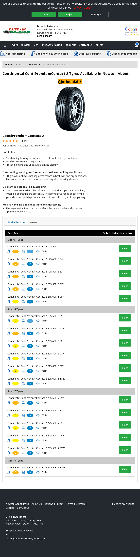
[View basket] (136, 45)
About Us (71, 45)
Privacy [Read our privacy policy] (59, 503)
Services (25, 45)
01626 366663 (44, 36)
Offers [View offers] (99, 45)
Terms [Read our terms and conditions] (69, 503)
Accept (44, 14)
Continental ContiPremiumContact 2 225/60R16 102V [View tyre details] (36, 378)
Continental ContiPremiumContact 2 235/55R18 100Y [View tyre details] (36, 467)
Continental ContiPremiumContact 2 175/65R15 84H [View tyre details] (35, 259)
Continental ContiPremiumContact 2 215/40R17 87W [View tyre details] (36, 410)
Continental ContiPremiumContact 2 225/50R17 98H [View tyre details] (35, 423)
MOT (36, 45)
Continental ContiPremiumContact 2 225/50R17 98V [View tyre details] (35, 435)
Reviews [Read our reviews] (48, 503)
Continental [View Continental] (34, 64)
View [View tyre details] (125, 248)
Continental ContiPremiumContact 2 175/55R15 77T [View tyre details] (35, 246)
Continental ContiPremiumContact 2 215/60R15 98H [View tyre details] (35, 296)
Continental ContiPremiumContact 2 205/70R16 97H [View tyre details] (35, 353)
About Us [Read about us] (37, 503)
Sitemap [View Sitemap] (80, 503)
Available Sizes (16, 222)
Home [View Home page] (8, 64)
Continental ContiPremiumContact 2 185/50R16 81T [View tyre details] (35, 316)
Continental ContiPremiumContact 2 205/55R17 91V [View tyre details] (35, 397)
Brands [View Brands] (20, 64)
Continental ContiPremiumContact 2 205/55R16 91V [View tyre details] (35, 328)
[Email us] (26, 538)
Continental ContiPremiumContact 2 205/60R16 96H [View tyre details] (35, 341)
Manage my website (123, 503)
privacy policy (82, 7)
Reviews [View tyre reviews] (34, 222)
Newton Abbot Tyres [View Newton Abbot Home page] (17, 503)
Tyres (15, 45)
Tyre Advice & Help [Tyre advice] (52, 45)
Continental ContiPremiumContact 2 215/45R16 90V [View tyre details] (35, 366)
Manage (96, 14)
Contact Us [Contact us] (85, 45)
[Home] (5, 45)
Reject (70, 14)
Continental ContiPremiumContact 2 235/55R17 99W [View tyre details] (36, 448)
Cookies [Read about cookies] (10, 507)
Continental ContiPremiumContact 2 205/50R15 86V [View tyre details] (35, 284)
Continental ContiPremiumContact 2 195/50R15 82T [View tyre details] (35, 271)
